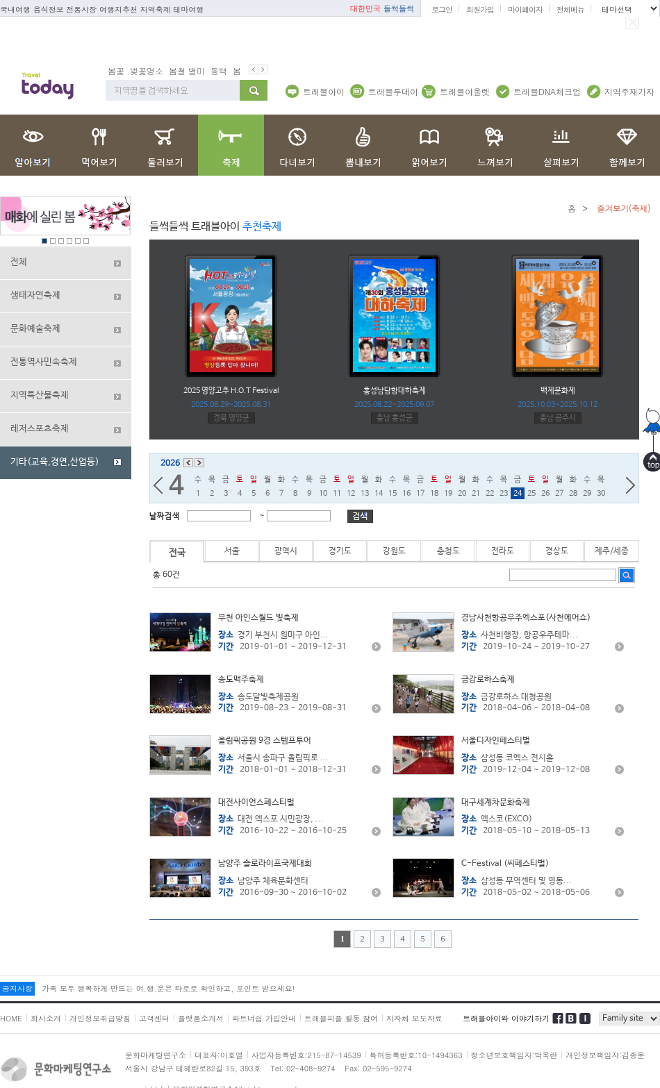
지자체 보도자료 (414, 1018)
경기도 (340, 551)
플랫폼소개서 (201, 1018)
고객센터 (154, 1018)
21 (476, 493)
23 (504, 493)
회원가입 (480, 9)
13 (365, 493)
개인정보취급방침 (100, 1018)
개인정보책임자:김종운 (605, 1055)
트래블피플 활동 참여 (341, 1018)
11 (337, 493)
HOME (11, 1018)
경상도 (556, 551)
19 (448, 493)
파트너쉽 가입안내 (264, 1018)
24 (517, 493)
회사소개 (46, 1018)
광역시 (285, 551)
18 (434, 493)
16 (406, 493)
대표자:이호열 (219, 1055)
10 (323, 493)
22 (490, 493)
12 (351, 493)
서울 (232, 551)
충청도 (448, 551)
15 (392, 493)
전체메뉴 (570, 9)
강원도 (394, 551)
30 (601, 493)
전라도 (502, 551)
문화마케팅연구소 (155, 1055)
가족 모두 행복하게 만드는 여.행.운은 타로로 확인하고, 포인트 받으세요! (168, 988)
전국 (177, 553)
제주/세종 (612, 551)
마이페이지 (525, 9)
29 (587, 493)
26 (545, 493)
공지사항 (17, 988)
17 (420, 493)
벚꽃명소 (146, 70)
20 (462, 493)
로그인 (441, 9)
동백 (219, 70)
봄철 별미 (187, 70)
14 (378, 493)
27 (559, 493)
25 (531, 493)
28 (573, 493)
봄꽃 (116, 70)
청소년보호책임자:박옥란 (514, 1055)
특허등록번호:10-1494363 (416, 1055)
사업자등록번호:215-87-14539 (306, 1055)
